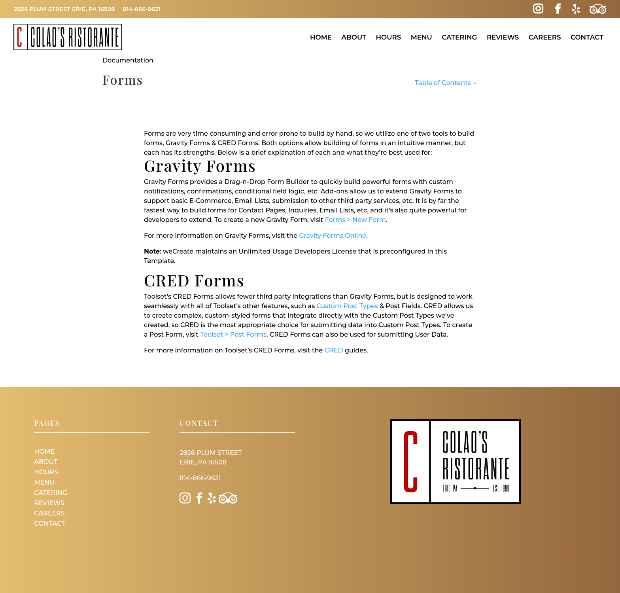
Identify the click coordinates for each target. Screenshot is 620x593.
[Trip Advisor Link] (598, 9)
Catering (459, 37)
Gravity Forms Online (332, 235)
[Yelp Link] (576, 9)
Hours (388, 37)
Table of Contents (445, 83)
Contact (587, 37)
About (353, 37)
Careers (545, 37)
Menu (421, 37)
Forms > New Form (355, 220)
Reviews (503, 37)
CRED (334, 350)
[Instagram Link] (538, 9)
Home (321, 37)
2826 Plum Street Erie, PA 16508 (64, 9)
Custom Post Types (347, 306)
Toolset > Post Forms (233, 334)
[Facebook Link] (558, 9)
